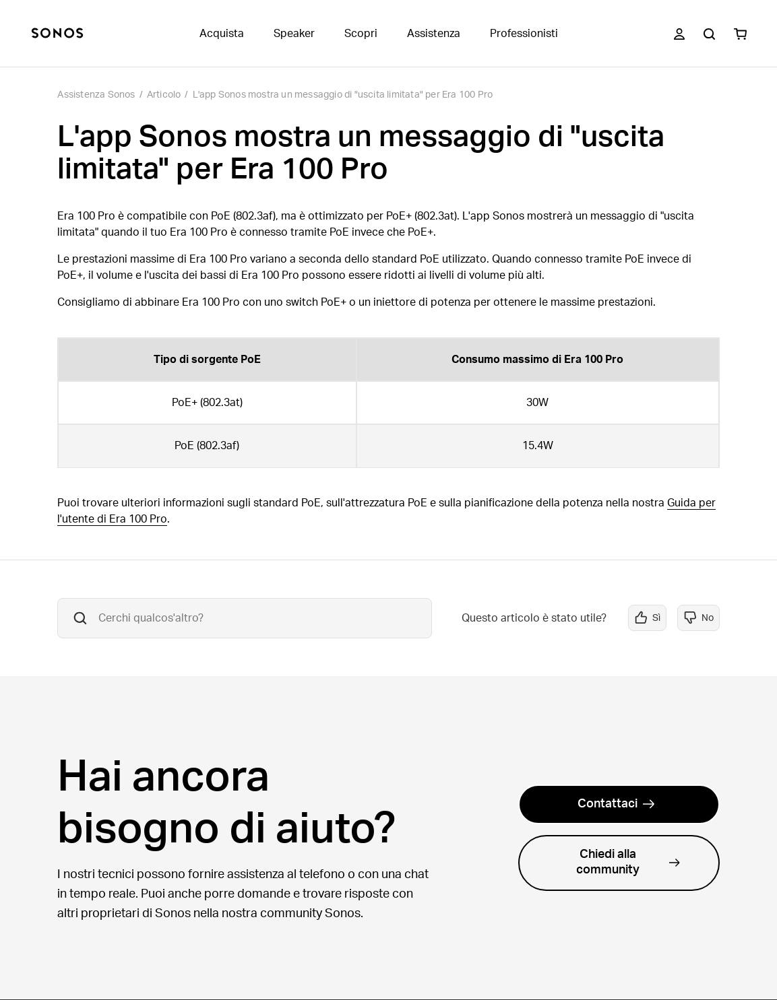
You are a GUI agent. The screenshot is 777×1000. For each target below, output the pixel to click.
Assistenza (433, 33)
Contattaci (616, 804)
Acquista (221, 33)
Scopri (360, 33)
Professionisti (524, 33)
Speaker (294, 33)
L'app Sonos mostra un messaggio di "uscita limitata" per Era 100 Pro (343, 95)
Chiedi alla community (628, 862)
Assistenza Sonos (96, 95)
